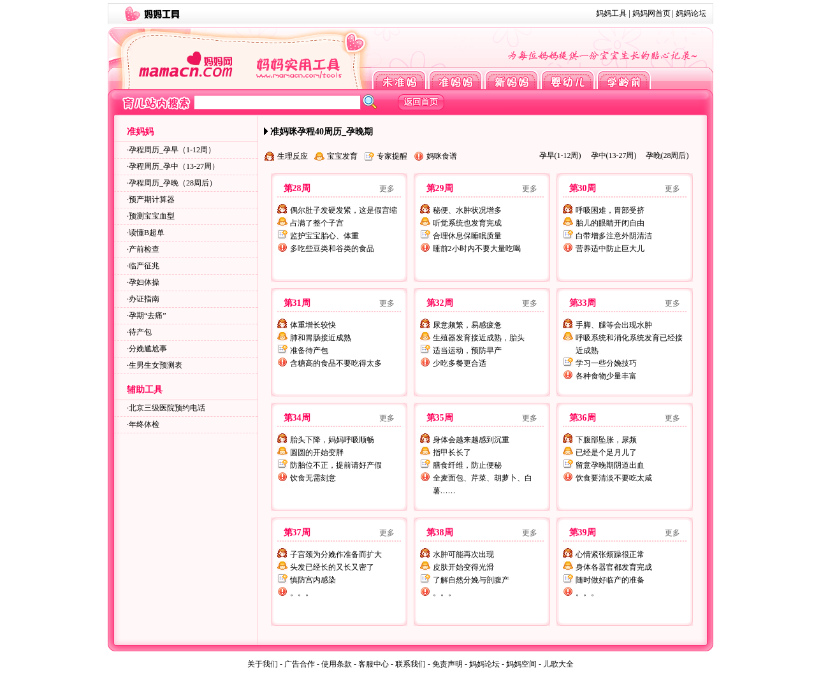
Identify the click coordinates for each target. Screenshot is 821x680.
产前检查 (144, 249)
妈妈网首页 (651, 13)
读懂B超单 (146, 232)
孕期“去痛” (147, 315)
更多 (387, 188)
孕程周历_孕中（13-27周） (174, 166)
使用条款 (336, 664)
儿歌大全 (558, 664)
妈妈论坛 (691, 13)
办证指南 (144, 298)
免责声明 (447, 664)
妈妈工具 (611, 13)
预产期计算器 (152, 199)
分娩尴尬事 (148, 348)
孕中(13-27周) (614, 155)
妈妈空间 (521, 664)
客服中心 (373, 664)
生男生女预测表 (155, 365)
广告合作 (299, 664)
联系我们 (410, 664)
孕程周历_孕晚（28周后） (173, 182)
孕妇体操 (144, 282)
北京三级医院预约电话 (167, 407)
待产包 (140, 332)
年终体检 (144, 424)
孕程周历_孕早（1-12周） (172, 149)
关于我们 (262, 664)
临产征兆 (144, 265)
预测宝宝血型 (152, 216)
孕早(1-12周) (560, 155)
